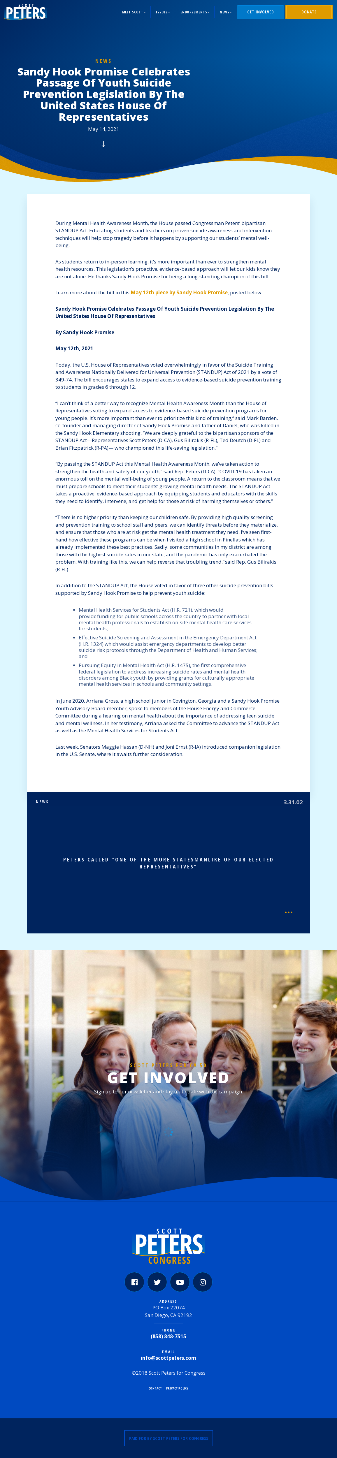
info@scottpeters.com (168, 1358)
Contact (155, 1388)
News (224, 12)
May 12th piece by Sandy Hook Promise (179, 292)
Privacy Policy (177, 1388)
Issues (161, 12)
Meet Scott (132, 12)
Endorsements (193, 12)
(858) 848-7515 (168, 1336)
